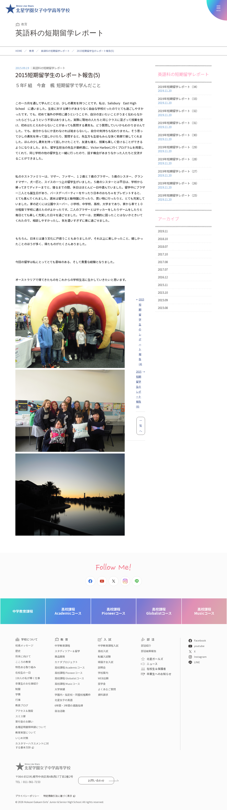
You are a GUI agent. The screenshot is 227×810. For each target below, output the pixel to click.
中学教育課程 (22, 611)
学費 (17, 694)
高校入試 (103, 651)
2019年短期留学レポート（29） (183, 149)
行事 (17, 700)
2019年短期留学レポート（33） (183, 100)
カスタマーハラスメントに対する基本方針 (32, 745)
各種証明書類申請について (30, 727)
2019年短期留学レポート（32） (183, 113)
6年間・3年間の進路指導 (69, 705)
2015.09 (163, 300)
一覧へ (140, 426)
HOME (18, 51)
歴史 (17, 651)
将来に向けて (23, 656)
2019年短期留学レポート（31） (183, 125)
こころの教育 (23, 662)
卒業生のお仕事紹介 (26, 683)
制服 (17, 689)
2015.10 (163, 292)
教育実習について (25, 732)
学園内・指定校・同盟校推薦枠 (73, 694)
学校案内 (103, 673)
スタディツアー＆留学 (67, 651)
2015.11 (163, 285)
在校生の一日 (23, 672)
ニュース (152, 664)
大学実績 (60, 689)
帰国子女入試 (105, 662)
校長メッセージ (24, 645)
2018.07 (163, 246)
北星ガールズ (155, 659)
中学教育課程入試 (108, 645)
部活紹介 (146, 645)
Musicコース (204, 611)
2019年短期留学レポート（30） (183, 137)
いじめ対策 (21, 738)
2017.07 (163, 269)
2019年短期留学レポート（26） (183, 185)
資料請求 (103, 694)
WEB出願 (103, 678)
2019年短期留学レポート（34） (183, 89)
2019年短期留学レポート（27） (183, 173)
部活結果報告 (148, 651)
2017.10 (163, 254)
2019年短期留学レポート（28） (183, 161)
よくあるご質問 (107, 689)
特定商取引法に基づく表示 (57, 796)
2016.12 (163, 277)
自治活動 (60, 711)
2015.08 (163, 308)
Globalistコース (159, 611)
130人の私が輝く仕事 (27, 678)
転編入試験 (104, 656)
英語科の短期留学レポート (55, 51)
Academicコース (68, 611)
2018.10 (163, 239)
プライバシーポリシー (27, 796)
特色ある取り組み (25, 667)
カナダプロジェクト (66, 662)
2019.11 (163, 231)
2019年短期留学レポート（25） (183, 197)
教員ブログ (21, 705)
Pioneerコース (113, 611)
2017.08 (163, 262)
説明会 (102, 667)
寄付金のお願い (24, 721)
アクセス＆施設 (24, 710)
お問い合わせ (96, 780)
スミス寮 (20, 716)
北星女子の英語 (64, 700)
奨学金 (102, 683)
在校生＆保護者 (156, 669)
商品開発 (60, 656)
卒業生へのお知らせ (159, 674)
